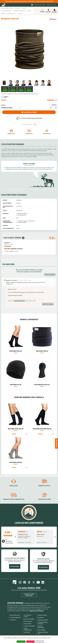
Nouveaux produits (43, 620)
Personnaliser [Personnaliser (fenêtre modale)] (39, 641)
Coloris (3, 105)
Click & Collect (27, 623)
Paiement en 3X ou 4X (11, 133)
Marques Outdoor (42, 615)
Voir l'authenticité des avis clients (9, 541)
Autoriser (5, 90)
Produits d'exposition (41, 626)
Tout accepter (21, 641)
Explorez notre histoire (36, 611)
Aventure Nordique (15, 603)
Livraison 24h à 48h (29, 133)
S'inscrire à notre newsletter (29, 594)
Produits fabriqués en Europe (43, 622)
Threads (29, 582)
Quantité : (54, 105)
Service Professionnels (28, 629)
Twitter (33, 582)
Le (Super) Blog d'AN (15, 617)
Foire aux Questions (29, 619)
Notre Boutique (28, 621)
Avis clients (27, 632)
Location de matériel (29, 626)
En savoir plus (14, 566)
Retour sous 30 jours (47, 133)
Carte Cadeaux (41, 630)
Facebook (24, 582)
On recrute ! (13, 620)
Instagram (20, 582)
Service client (14, 485)
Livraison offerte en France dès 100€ (13, 499)
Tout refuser (30, 641)
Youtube (38, 582)
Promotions (41, 617)
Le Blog (15, 582)
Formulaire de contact (27, 615)
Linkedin (42, 582)
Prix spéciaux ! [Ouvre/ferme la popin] (56, 443)
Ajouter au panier (30, 112)
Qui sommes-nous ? (15, 615)
